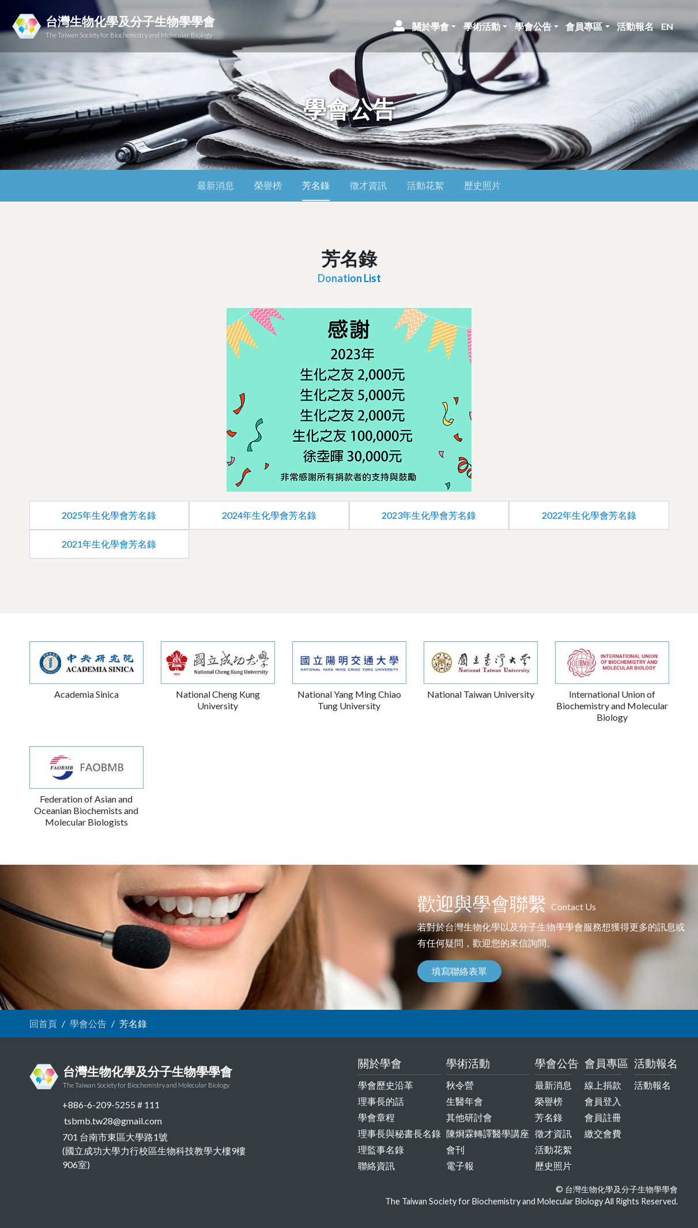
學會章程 (376, 1117)
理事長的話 (381, 1101)
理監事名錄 (381, 1149)
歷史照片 (482, 185)
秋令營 (460, 1084)
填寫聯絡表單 (459, 970)
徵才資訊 (368, 185)
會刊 (455, 1149)
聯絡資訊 (376, 1165)
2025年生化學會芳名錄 (109, 515)
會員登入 (602, 1101)
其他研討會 (469, 1117)
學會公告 (88, 1023)
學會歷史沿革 (385, 1084)
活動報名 (652, 1084)
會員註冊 (602, 1117)
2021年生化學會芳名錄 (109, 543)
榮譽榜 (268, 185)
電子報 (460, 1165)
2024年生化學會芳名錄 (269, 515)
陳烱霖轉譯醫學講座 (487, 1133)
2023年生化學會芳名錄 (429, 515)
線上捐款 (602, 1084)
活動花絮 (425, 185)
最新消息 (215, 185)
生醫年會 (464, 1101)
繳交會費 (602, 1133)
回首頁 (43, 1023)
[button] (434, 26)
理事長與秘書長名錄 (399, 1133)
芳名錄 (316, 185)
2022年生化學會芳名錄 (589, 515)
